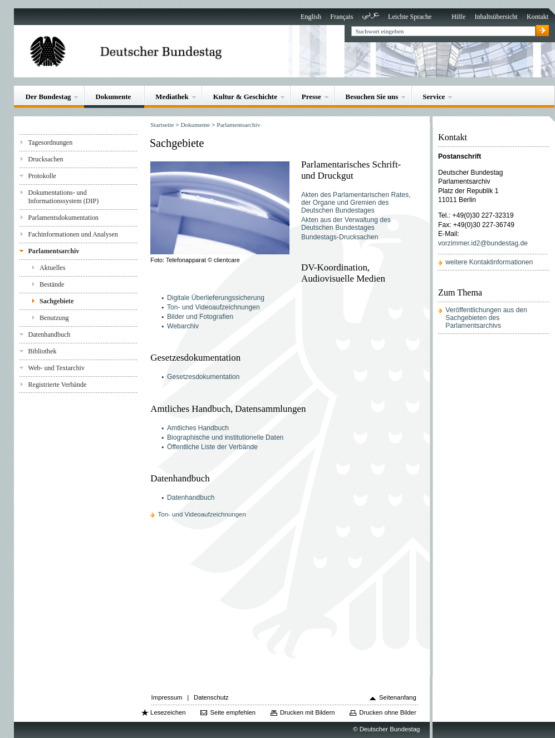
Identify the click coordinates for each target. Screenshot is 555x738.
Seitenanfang (397, 697)
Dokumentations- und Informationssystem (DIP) (63, 197)
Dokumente (113, 96)
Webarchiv (183, 326)
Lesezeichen (167, 712)
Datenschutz (211, 697)
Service (434, 96)
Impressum (167, 697)
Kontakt (537, 17)
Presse (311, 96)
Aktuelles (52, 268)
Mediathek (172, 96)
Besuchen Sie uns (372, 96)
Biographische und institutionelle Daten (225, 437)
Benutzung (54, 318)
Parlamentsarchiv (53, 251)
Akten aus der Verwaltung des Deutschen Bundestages (346, 224)
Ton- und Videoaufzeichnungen (213, 307)
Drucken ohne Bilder (387, 712)
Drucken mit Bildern (307, 712)
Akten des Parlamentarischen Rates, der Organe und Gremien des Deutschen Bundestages (356, 202)
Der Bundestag (48, 96)
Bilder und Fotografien (200, 317)
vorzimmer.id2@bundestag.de (483, 243)
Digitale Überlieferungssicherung (215, 298)
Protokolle (42, 176)
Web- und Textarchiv (56, 368)
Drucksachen (45, 159)
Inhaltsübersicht (495, 17)
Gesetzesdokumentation (203, 377)
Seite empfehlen (233, 712)
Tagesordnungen (50, 142)
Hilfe (458, 17)
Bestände (52, 284)
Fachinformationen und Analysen (72, 234)
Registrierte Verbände (57, 384)
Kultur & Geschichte (245, 96)
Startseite (162, 124)
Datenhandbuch (49, 334)
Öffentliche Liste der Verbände (212, 447)
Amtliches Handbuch (198, 428)
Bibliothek (42, 351)
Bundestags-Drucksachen (340, 237)
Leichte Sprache (409, 17)
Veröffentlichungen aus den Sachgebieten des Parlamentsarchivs (486, 317)
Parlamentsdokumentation (63, 218)
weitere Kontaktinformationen (489, 262)
